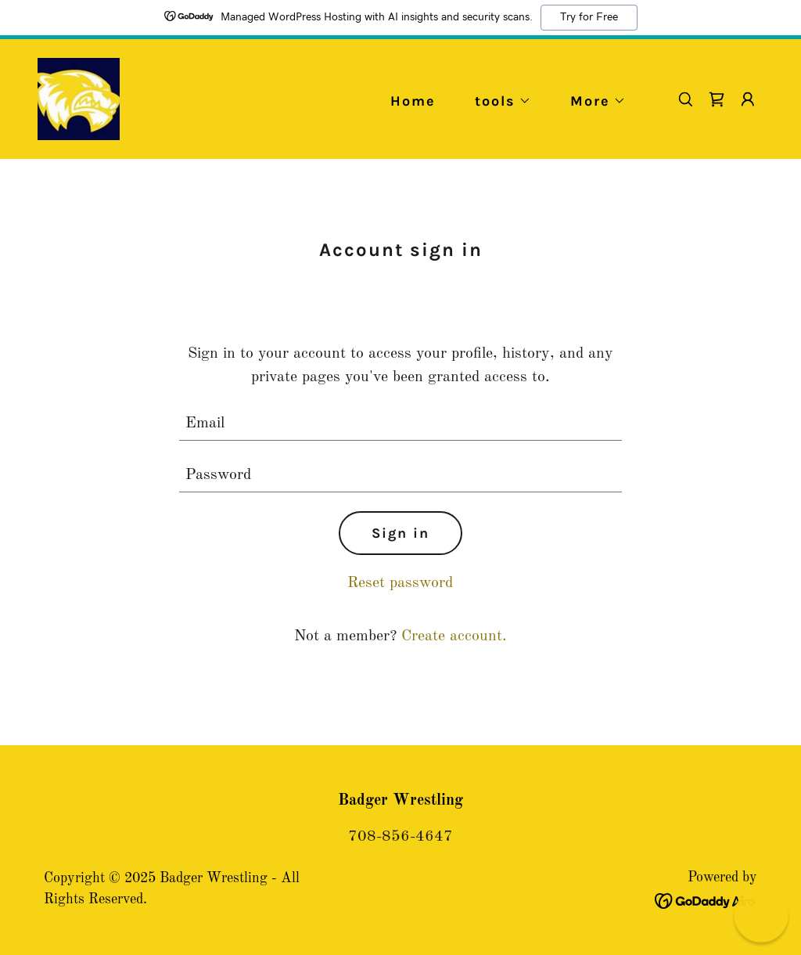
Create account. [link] (454, 636)
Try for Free (589, 17)
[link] (79, 98)
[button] (496, 101)
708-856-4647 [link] (400, 837)
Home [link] (413, 101)
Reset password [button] (400, 583)
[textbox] (400, 424)
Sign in (400, 533)
